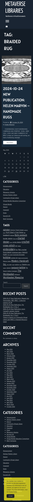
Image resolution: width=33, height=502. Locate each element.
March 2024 (10, 404)
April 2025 (10, 377)
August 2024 (10, 394)
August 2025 (10, 368)
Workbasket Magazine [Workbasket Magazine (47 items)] (13, 277)
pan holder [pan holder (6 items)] (9, 264)
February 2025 (11, 381)
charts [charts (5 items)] (11, 242)
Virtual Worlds (7, 204)
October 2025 (11, 364)
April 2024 (10, 402)
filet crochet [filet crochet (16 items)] (22, 249)
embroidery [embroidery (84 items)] (9, 249)
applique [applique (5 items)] (26, 230)
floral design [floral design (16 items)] (7, 252)
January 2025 (10, 383)
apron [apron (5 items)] (4, 232)
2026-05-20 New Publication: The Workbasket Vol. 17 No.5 (13, 314)
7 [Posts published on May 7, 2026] (16, 161)
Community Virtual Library (11, 198)
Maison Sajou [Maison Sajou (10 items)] (7, 261)
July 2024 (9, 396)
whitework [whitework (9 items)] (17, 274)
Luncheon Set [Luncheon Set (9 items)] (14, 258)
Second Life (6, 216)
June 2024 (10, 398)
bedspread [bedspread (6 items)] (12, 235)
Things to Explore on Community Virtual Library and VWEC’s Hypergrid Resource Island (15, 319)
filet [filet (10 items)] (17, 250)
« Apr (4, 176)
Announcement (7, 186)
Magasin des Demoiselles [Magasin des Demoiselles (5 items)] (23, 258)
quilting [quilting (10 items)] (17, 264)
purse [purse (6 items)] (13, 264)
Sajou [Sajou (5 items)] (20, 264)
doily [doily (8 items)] (16, 246)
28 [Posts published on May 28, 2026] (16, 171)
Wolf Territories (8, 219)
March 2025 (10, 379)
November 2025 (11, 362)
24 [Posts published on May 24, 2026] (28, 168)
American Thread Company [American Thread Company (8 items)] (17, 230)
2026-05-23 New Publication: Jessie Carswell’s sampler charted (14, 310)
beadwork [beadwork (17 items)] (6, 235)
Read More (10, 142)
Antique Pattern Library (10, 195)
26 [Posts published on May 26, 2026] (9, 171)
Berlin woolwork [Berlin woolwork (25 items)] (21, 235)
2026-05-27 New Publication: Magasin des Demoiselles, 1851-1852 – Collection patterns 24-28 (16, 300)
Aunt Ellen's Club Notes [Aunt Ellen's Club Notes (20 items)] (14, 232)
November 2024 (11, 387)
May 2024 (9, 400)
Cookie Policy (13, 495)
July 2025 (9, 371)
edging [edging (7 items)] (19, 246)
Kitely (5, 213)
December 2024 (11, 385)
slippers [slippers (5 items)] (4, 268)
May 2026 (9, 349)
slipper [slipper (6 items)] (28, 264)
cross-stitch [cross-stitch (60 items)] (9, 245)
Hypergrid (6, 210)
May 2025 (9, 375)
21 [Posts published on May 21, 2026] (16, 168)
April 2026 (10, 351)
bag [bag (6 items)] (24, 232)
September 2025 (11, 366)
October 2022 (11, 407)
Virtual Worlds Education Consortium (14, 201)
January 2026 (10, 358)
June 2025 (10, 373)
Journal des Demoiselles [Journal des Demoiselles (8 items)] (19, 255)
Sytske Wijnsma (9, 124)
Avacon (5, 207)
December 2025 (11, 360)
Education (6, 189)
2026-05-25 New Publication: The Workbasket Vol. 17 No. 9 (13, 306)
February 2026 (11, 356)
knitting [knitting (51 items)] (6, 257)
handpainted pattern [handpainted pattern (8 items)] (17, 252)
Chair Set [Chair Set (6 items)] (15, 238)
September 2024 (11, 392)
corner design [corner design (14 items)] (17, 242)
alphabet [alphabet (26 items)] (6, 229)
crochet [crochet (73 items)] (25, 241)
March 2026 (10, 354)
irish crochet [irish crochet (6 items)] (10, 254)
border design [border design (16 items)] (7, 238)
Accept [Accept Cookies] (10, 499)
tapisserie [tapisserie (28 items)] (15, 267)
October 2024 (11, 390)
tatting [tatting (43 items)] (22, 267)
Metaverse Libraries (15, 7)
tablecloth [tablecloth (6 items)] (9, 268)
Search (5, 282)
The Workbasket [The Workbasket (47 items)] (12, 272)
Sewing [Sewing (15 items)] (24, 264)
